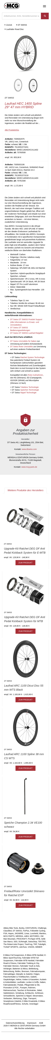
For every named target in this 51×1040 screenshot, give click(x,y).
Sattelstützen (8, 993)
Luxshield (34, 933)
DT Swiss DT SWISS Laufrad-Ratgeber (26, 333)
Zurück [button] (8, 25)
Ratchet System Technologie (32, 357)
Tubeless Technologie (29, 387)
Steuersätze (38, 996)
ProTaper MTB (34, 939)
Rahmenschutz (9, 990)
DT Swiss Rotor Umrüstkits (21, 346)
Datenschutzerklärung (15, 1023)
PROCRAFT (22, 939)
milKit (26, 936)
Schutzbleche (9, 996)
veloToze (23, 947)
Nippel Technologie (28, 392)
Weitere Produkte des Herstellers (26, 490)
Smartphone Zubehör (12, 1001)
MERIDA (19, 936)
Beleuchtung (8, 971)
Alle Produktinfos (12, 130)
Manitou (42, 933)
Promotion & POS (11, 988)
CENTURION (31, 928)
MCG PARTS (9, 936)
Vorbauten (7, 998)
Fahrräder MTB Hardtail (24, 960)
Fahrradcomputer (37, 971)
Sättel (39, 990)
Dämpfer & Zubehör (24, 974)
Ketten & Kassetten (30, 979)
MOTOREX (34, 936)
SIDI (15, 941)
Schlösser (39, 993)
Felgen (37, 974)
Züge (25, 998)
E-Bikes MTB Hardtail (34, 955)
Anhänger (7, 969)
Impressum (31, 1023)
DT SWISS (17, 931)
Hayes (11, 933)
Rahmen (31, 988)
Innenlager (33, 1004)
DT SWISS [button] (21, 25)
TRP (35, 944)
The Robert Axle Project (13, 944)
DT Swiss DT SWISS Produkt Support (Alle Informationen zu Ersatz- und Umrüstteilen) (26, 322)
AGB (41, 1023)
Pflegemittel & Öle (32, 985)
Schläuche (29, 993)
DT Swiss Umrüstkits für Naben (23, 341)
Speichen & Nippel (24, 996)
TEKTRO (42, 941)
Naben (42, 982)
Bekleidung (33, 969)
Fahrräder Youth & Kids (30, 966)
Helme (18, 979)
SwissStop (32, 941)
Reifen (18, 971)
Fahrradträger (9, 974)
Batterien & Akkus (20, 969)
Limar (26, 933)
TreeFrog (28, 944)
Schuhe (25, 1004)
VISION (31, 947)
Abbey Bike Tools (10, 928)
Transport (32, 998)
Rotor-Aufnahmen (35, 375)
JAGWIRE (19, 933)
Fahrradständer (9, 985)
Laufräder (21, 982)
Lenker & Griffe (32, 982)
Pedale (20, 985)
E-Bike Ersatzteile (29, 1001)
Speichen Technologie (29, 390)
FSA (5, 933)
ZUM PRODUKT (25, 563)
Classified (7, 931)
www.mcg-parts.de (29, 467)
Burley (21, 928)
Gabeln (33, 977)
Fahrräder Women (11, 966)
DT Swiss (28, 357)
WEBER (38, 947)
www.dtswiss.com (29, 449)
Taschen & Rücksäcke (26, 990)
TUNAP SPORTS (10, 947)
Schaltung (20, 993)
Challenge (42, 928)
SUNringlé (22, 941)
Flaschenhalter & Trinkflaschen (16, 977)
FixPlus (26, 931)
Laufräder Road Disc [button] (14, 29)
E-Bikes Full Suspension (13, 955)
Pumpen (23, 988)
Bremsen (25, 971)
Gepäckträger (9, 979)
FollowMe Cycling (37, 931)
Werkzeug (17, 998)
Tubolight (42, 944)
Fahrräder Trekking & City (28, 963)
